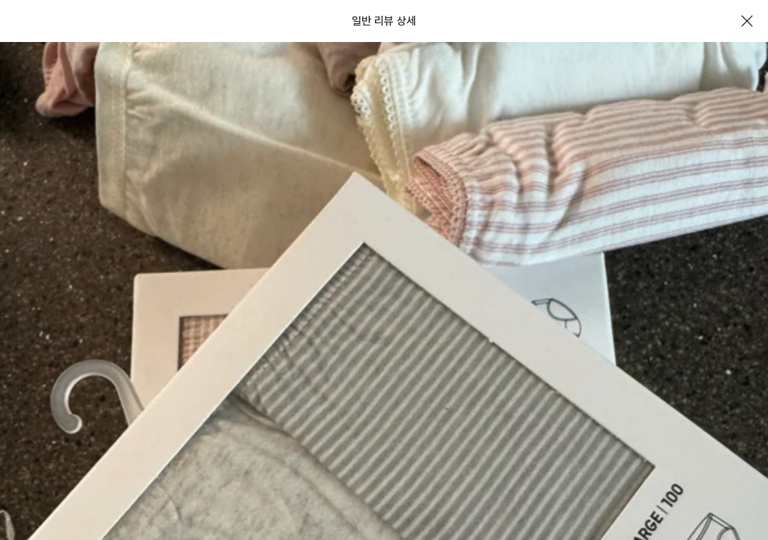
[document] (384, 270)
